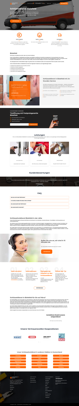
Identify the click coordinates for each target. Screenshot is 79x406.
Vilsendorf (47, 387)
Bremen (61, 355)
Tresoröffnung (60, 160)
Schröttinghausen (48, 390)
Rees (39, 367)
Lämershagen (47, 378)
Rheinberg (61, 367)
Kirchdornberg (48, 394)
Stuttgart (39, 355)
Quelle (46, 392)
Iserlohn (39, 361)
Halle (39, 358)
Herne (61, 361)
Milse (46, 385)
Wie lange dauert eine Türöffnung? (18, 204)
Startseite (23, 3)
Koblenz (61, 364)
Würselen (18, 367)
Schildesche (47, 395)
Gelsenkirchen (17, 358)
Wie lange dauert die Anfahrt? (17, 207)
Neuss (17, 364)
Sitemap (11, 389)
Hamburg (18, 355)
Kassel (61, 358)
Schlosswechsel (19, 160)
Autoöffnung (39, 160)
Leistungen (38, 3)
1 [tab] (38, 342)
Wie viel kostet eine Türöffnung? (18, 197)
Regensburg (18, 361)
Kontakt (54, 3)
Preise (43, 3)
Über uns (49, 3)
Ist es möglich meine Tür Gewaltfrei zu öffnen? (21, 200)
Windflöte (47, 380)
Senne (46, 388)
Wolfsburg (39, 364)
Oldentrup (47, 382)
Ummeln (46, 383)
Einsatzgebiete (30, 3)
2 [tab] (40, 342)
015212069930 (14, 279)
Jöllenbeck (47, 397)
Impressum (12, 387)
